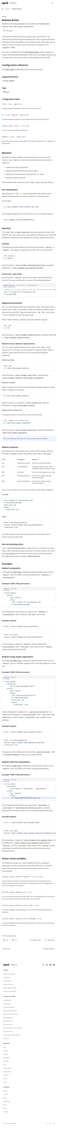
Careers (5, 1112)
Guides (5, 1051)
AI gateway (6, 1004)
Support (5, 1075)
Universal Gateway (9, 974)
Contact (5, 1094)
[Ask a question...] (29, 954)
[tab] (9, 285)
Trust (4, 1065)
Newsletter (6, 1101)
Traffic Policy (9, 69)
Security (5, 1061)
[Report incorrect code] (47, 206)
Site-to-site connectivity (10, 1014)
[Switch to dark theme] (53, 1123)
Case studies (7, 1068)
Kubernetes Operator (10, 991)
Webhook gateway (9, 1007)
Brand (5, 1108)
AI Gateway (6, 977)
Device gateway (8, 1017)
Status (5, 1082)
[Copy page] (7, 30)
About (5, 1091)
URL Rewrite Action (32, 52)
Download (6, 1058)
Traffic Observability (9, 988)
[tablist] (23, 285)
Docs (4, 1047)
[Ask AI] (53, 206)
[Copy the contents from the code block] (50, 206)
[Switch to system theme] (46, 1123)
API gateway (7, 1000)
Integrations (7, 1072)
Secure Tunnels (8, 984)
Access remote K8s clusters (10, 1035)
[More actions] (55, 3)
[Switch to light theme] (50, 1123)
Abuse (5, 1078)
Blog (4, 1098)
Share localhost (8, 1024)
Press (5, 1105)
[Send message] (54, 955)
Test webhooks (8, 1031)
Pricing (5, 1054)
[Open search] (48, 3)
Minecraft (6, 1038)
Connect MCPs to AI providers (10, 1028)
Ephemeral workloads (10, 1011)
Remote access (8, 1021)
